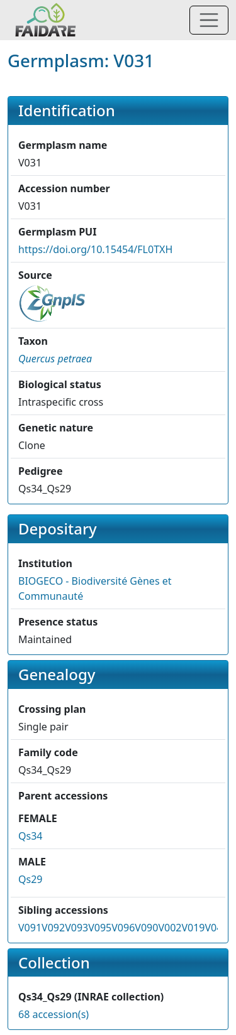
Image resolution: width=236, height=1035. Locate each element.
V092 (53, 928)
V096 (123, 928)
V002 (169, 928)
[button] (55, 359)
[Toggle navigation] (208, 20)
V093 (76, 928)
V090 (146, 928)
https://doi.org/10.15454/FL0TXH (95, 249)
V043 (216, 928)
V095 (99, 928)
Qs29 (30, 879)
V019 (193, 928)
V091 (30, 928)
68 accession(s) (53, 1014)
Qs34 (30, 836)
